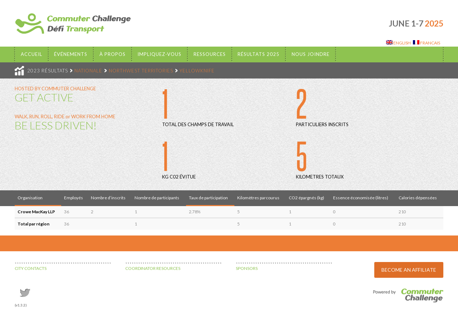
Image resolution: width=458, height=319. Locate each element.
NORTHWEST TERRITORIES (141, 70)
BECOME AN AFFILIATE (408, 270)
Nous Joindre (311, 54)
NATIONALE (88, 70)
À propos (112, 54)
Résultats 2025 (258, 54)
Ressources (210, 54)
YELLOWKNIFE (197, 70)
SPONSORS (247, 268)
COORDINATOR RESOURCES (152, 268)
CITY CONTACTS (31, 268)
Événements (70, 54)
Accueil (31, 54)
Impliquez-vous (159, 54)
